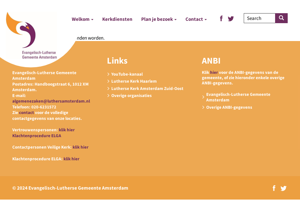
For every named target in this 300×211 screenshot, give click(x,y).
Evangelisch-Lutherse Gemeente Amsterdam (238, 97)
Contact (196, 19)
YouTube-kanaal (127, 74)
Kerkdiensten (117, 19)
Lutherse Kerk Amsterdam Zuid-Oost (147, 88)
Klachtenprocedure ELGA (36, 135)
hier (214, 72)
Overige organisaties (131, 95)
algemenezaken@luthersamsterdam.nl (51, 101)
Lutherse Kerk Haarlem (134, 81)
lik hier (68, 129)
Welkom (82, 19)
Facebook (221, 18)
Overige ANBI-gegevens (229, 107)
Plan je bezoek (159, 19)
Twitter (231, 18)
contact (26, 112)
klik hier (80, 147)
